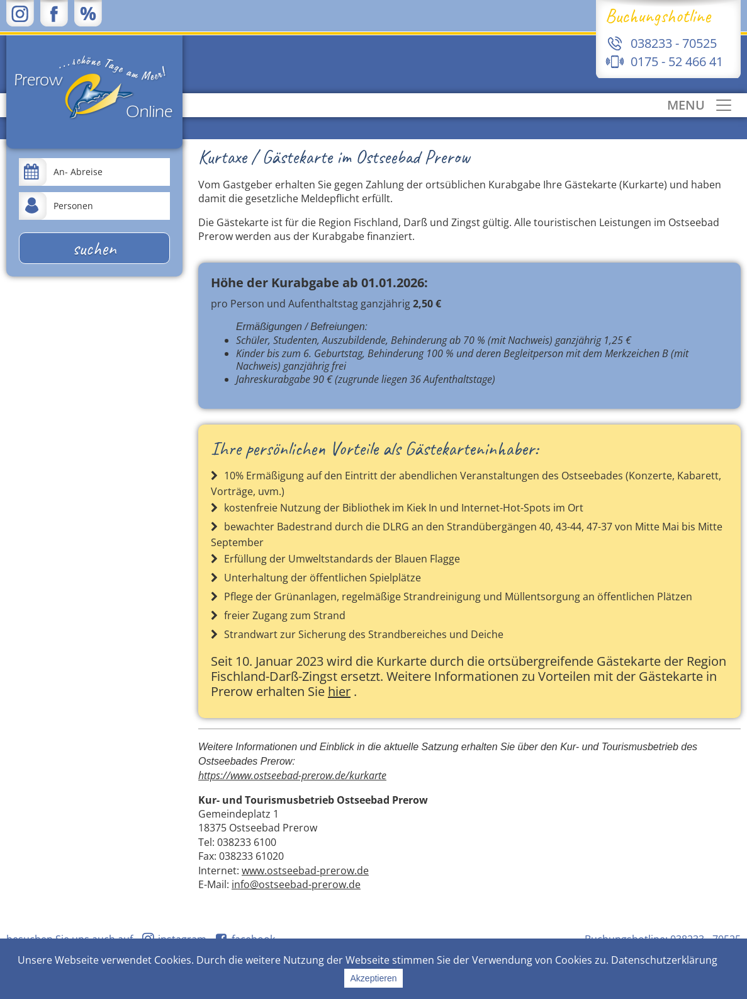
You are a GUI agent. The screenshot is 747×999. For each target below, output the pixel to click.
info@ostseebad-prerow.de (296, 884)
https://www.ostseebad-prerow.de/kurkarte (292, 775)
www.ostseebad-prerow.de (305, 870)
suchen (94, 248)
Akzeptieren (374, 978)
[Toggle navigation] (700, 105)
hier (339, 691)
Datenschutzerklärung (664, 960)
